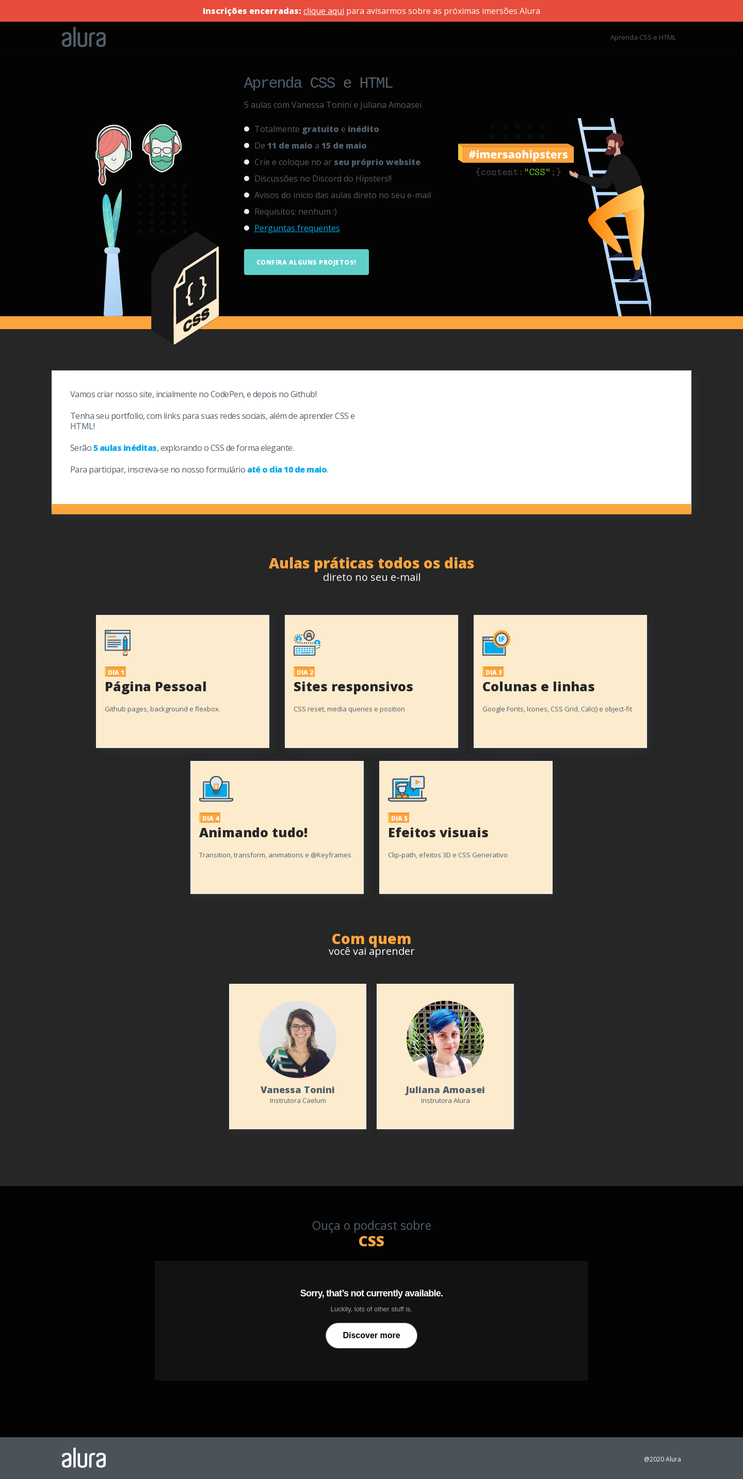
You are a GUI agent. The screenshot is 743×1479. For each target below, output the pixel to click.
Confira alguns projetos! (306, 260)
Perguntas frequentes (297, 226)
